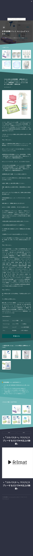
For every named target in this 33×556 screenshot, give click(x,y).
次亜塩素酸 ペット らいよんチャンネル (11, 497)
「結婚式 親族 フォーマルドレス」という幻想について (16, 391)
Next (24, 432)
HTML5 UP (7, 498)
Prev (9, 432)
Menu (31, 1)
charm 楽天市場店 (25, 327)
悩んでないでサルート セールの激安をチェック (14, 393)
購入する (17, 336)
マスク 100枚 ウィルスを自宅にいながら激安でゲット (16, 390)
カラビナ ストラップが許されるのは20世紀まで (14, 388)
